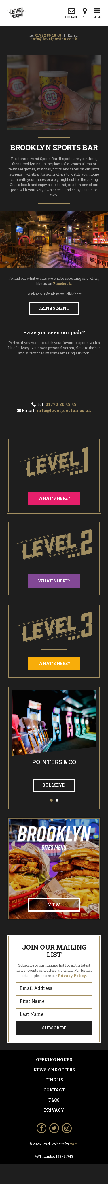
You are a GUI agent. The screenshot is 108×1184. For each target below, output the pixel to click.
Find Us (54, 1080)
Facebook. (62, 283)
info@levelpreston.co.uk (54, 38)
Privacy (54, 1110)
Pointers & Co (54, 762)
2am (74, 1144)
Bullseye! (54, 785)
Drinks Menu (54, 308)
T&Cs (54, 1100)
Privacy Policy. (72, 975)
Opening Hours (54, 1060)
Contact (54, 1090)
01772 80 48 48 (48, 35)
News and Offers (54, 1070)
